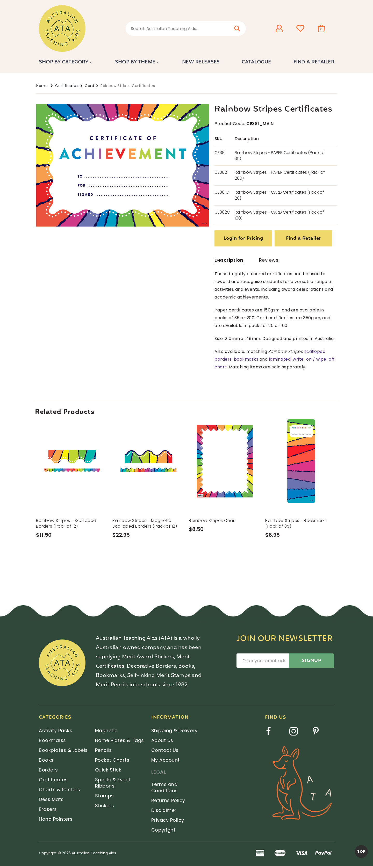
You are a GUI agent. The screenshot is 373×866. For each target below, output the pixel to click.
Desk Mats (51, 799)
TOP (361, 851)
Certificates (66, 85)
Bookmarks (52, 740)
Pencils (103, 750)
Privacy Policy (167, 820)
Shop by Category (63, 62)
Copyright (163, 830)
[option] (72, 489)
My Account (165, 760)
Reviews (269, 260)
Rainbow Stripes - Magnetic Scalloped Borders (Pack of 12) (144, 523)
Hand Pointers (56, 819)
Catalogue (256, 62)
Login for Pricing (243, 238)
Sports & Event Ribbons (113, 782)
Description (228, 260)
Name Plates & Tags (119, 740)
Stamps (104, 795)
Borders (48, 770)
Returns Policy (168, 800)
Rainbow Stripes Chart (212, 520)
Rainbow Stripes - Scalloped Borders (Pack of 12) (66, 523)
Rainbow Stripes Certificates (128, 85)
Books (46, 760)
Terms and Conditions (164, 787)
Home (42, 85)
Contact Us (165, 750)
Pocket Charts (112, 760)
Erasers (48, 809)
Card (89, 85)
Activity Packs (55, 730)
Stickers (104, 805)
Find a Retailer (313, 62)
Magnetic (106, 730)
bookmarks (246, 359)
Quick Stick (108, 770)
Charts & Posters (59, 789)
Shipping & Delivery (174, 730)
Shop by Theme (135, 62)
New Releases (201, 62)
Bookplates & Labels (63, 750)
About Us (162, 740)
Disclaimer (164, 810)
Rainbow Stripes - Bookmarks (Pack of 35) (296, 523)
